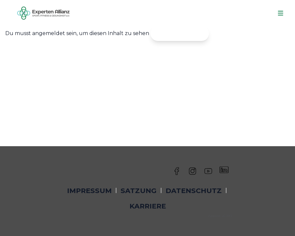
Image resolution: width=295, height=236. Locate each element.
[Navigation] (280, 13)
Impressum (89, 191)
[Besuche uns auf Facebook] (176, 170)
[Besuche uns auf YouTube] (208, 170)
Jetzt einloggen (180, 33)
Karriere (147, 206)
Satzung (138, 191)
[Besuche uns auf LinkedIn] (224, 170)
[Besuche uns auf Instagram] (192, 170)
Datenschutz (194, 191)
